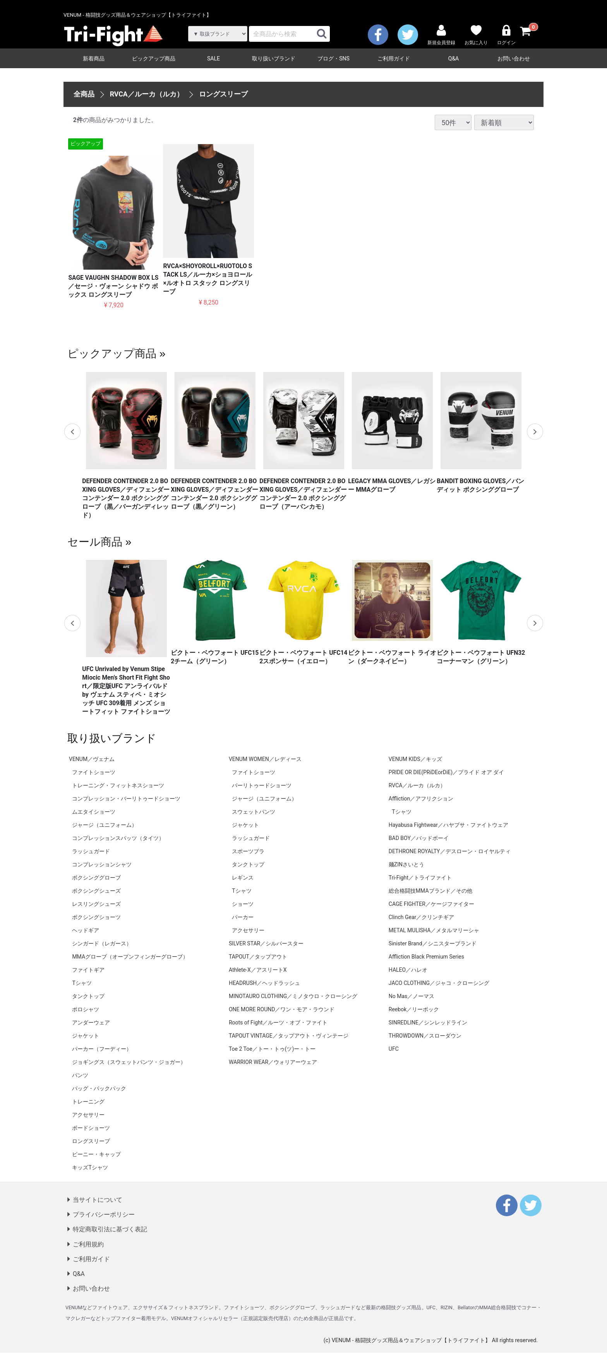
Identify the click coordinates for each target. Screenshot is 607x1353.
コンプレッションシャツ (102, 864)
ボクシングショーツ (96, 917)
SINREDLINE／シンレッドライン (428, 1022)
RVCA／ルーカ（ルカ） (147, 94)
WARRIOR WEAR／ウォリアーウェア (273, 1062)
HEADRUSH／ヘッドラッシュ (264, 983)
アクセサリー (88, 1115)
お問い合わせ (513, 58)
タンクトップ (88, 996)
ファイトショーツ (93, 772)
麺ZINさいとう (406, 864)
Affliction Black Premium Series (426, 957)
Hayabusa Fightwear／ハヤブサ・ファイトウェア (448, 825)
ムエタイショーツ (93, 812)
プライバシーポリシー (104, 1215)
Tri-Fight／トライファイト (420, 877)
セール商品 (94, 541)
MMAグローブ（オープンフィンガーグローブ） (130, 957)
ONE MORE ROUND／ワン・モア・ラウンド (281, 1009)
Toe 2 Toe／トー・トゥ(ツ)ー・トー (272, 1049)
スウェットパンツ (253, 812)
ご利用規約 (88, 1244)
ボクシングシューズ (96, 891)
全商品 (84, 94)
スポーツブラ (248, 851)
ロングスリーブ (223, 94)
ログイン (506, 35)
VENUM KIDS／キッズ (415, 759)
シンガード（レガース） (102, 943)
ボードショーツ (91, 1128)
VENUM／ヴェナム (92, 759)
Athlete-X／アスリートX (258, 970)
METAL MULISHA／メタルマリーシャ (434, 930)
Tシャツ (81, 983)
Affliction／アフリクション (421, 798)
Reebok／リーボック (414, 1009)
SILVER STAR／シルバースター (266, 943)
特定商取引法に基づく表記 (110, 1229)
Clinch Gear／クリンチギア (421, 917)
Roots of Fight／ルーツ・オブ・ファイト (278, 1022)
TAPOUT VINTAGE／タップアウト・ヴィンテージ (288, 1036)
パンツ (80, 1075)
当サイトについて (97, 1199)
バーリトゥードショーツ (261, 785)
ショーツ (243, 904)
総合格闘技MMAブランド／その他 (430, 891)
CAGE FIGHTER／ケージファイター (431, 904)
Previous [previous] (72, 431)
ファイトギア (88, 970)
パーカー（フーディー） (102, 1049)
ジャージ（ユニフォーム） (104, 825)
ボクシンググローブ (96, 877)
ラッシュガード (91, 851)
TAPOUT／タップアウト (258, 957)
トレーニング (88, 1101)
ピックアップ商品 (153, 58)
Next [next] (534, 431)
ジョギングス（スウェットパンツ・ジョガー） (129, 1062)
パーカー (243, 917)
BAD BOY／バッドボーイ (419, 838)
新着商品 (94, 58)
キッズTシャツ (90, 1167)
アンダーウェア (91, 1022)
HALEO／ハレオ (408, 970)
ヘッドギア (85, 930)
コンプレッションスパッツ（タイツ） (118, 838)
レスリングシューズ (96, 904)
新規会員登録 (441, 35)
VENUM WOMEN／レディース (265, 759)
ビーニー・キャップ (96, 1154)
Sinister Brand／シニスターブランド (433, 943)
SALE (213, 58)
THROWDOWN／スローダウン (425, 1036)
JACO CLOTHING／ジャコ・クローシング (439, 983)
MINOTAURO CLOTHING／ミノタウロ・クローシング (293, 996)
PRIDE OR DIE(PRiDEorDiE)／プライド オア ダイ (446, 772)
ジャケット (85, 1036)
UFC (394, 1049)
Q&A (453, 58)
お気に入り (476, 35)
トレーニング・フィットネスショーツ (118, 785)
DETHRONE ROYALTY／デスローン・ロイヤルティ (450, 851)
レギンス (243, 877)
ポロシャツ (85, 1009)
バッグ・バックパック (99, 1088)
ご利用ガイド (393, 58)
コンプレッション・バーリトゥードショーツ (126, 798)
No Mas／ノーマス (412, 996)
